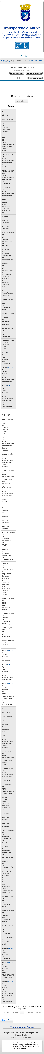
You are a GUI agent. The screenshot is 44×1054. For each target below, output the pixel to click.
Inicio (2, 60)
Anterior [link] (15, 1004)
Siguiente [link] (29, 1004)
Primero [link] (6, 1004)
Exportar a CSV (16, 73)
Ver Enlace (10, 349)
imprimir (22, 78)
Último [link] (38, 1004)
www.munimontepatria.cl (21, 1029)
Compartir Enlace (35, 78)
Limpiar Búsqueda (34, 73)
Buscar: (11, 106)
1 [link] (22, 1004)
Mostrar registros (22, 96)
